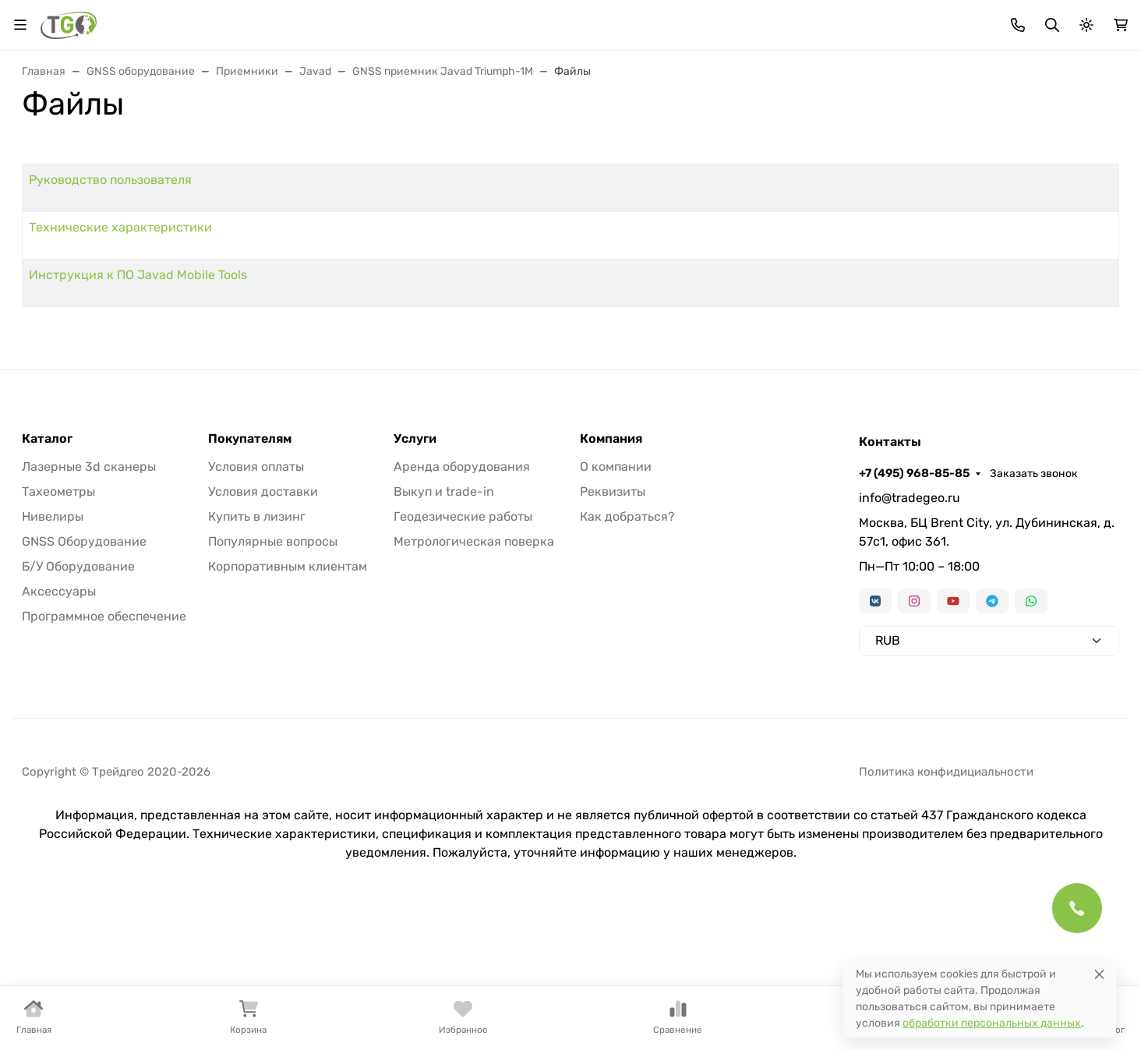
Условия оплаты (256, 598)
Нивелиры (441, 142)
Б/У (1004, 142)
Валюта (49, 20)
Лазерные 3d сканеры (89, 598)
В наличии (63, 142)
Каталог (47, 570)
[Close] (1099, 974)
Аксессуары (840, 142)
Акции (294, 20)
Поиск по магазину (705, 77)
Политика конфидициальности (946, 903)
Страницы (53, 270)
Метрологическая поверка (474, 673)
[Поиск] (571, 76)
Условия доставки (263, 623)
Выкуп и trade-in (444, 623)
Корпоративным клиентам (287, 698)
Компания (611, 570)
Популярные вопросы (272, 673)
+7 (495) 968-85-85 (955, 19)
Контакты (673, 20)
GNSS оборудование (310, 142)
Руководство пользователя (336, 292)
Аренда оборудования (462, 598)
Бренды (354, 20)
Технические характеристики (346, 340)
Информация (580, 20)
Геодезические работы (463, 648)
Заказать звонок (1075, 20)
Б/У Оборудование (78, 698)
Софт (933, 142)
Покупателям (249, 570)
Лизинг (415, 20)
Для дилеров (490, 20)
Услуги (415, 570)
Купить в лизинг (257, 648)
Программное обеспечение (104, 748)
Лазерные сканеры (569, 142)
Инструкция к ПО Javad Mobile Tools (364, 387)
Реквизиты (612, 623)
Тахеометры (173, 142)
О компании (616, 598)
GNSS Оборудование (84, 673)
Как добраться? (627, 648)
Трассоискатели (715, 142)
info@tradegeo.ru (909, 629)
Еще (1078, 142)
